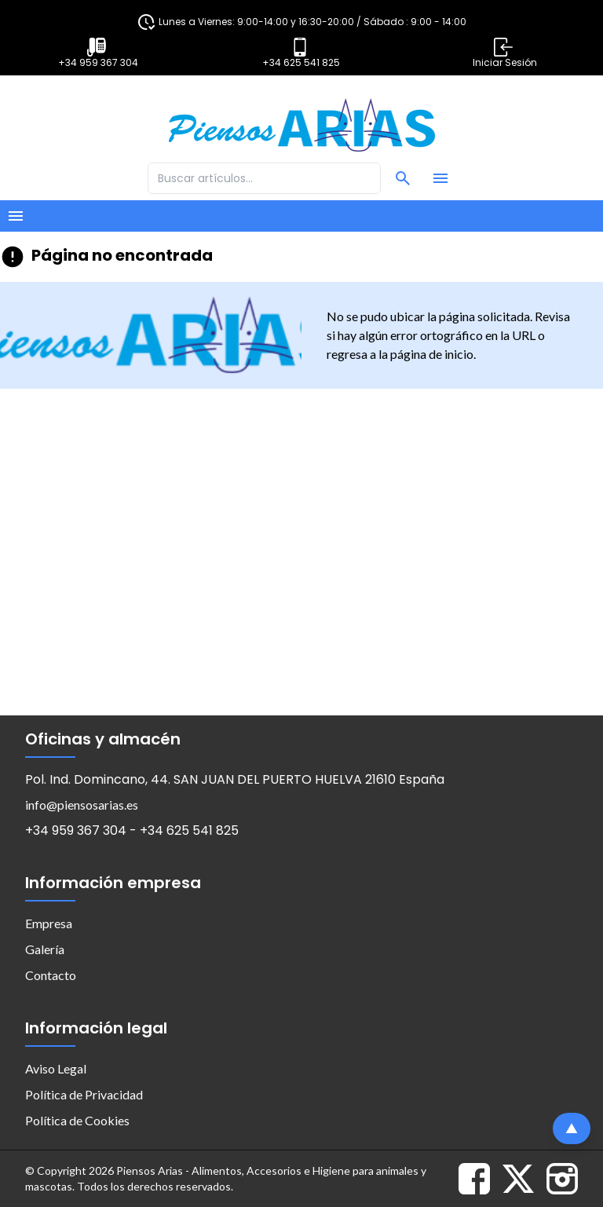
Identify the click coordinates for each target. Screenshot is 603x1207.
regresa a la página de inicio (400, 353)
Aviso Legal (55, 1068)
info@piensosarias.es (81, 804)
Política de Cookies (77, 1120)
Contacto (50, 974)
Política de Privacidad (84, 1094)
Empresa (48, 923)
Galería (44, 949)
